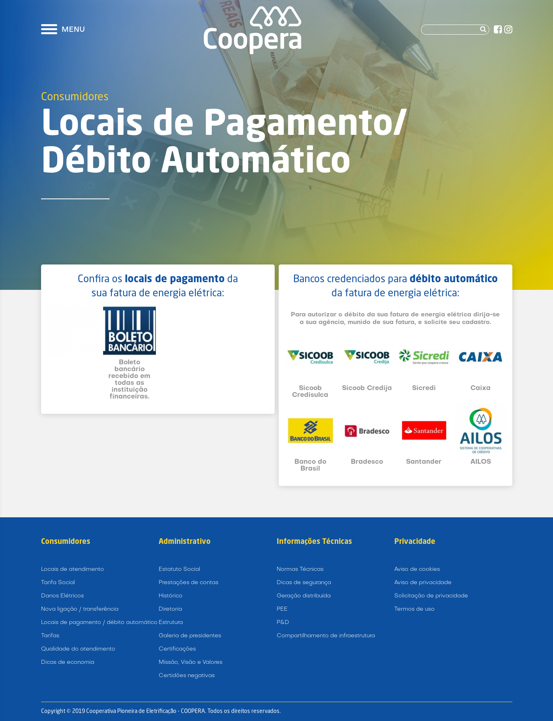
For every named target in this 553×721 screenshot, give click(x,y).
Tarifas (50, 635)
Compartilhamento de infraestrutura (326, 635)
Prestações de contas (188, 582)
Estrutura (171, 622)
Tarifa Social (58, 582)
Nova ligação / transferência (79, 609)
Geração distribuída (304, 596)
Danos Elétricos (62, 596)
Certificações (177, 649)
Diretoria (170, 609)
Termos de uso (414, 609)
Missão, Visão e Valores (190, 662)
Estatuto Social (179, 569)
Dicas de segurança (304, 582)
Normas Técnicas (300, 569)
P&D (283, 622)
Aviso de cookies (417, 569)
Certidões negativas (187, 675)
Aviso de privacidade (423, 582)
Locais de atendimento (72, 569)
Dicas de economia (67, 662)
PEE (282, 609)
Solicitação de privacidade (431, 596)
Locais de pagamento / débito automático (99, 622)
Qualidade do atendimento (78, 649)
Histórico (170, 596)
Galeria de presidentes (190, 635)
